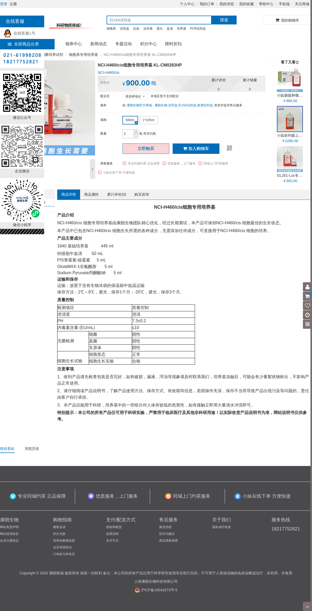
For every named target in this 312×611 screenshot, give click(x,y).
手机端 (284, 4)
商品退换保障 (168, 540)
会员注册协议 (9, 540)
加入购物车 (196, 148)
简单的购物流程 (64, 540)
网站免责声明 (9, 527)
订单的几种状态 (64, 554)
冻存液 (148, 28)
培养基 (181, 28)
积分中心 (148, 44)
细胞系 (111, 28)
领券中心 (73, 44)
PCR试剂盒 (198, 28)
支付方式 (112, 540)
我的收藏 (246, 4)
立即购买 (146, 148)
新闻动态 (98, 44)
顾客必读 (59, 527)
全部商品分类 (23, 44)
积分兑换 (59, 534)
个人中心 (187, 4)
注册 (13, 4)
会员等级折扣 (62, 547)
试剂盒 (124, 28)
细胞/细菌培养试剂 (48, 54)
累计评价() (116, 194)
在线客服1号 (19, 33)
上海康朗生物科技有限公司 (156, 581)
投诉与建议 (167, 534)
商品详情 (68, 194)
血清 (170, 28)
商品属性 (91, 194)
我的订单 (207, 4)
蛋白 (160, 28)
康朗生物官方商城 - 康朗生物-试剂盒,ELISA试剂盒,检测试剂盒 (170, 105)
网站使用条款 (9, 534)
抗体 (136, 28)
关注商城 (302, 4)
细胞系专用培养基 (83, 54)
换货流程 (165, 527)
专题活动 (123, 44)
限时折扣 (173, 44)
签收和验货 (114, 527)
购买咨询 (141, 194)
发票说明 (112, 534)
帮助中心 (266, 4)
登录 (3, 4)
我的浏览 (226, 4)
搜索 (224, 20)
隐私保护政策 (221, 527)
